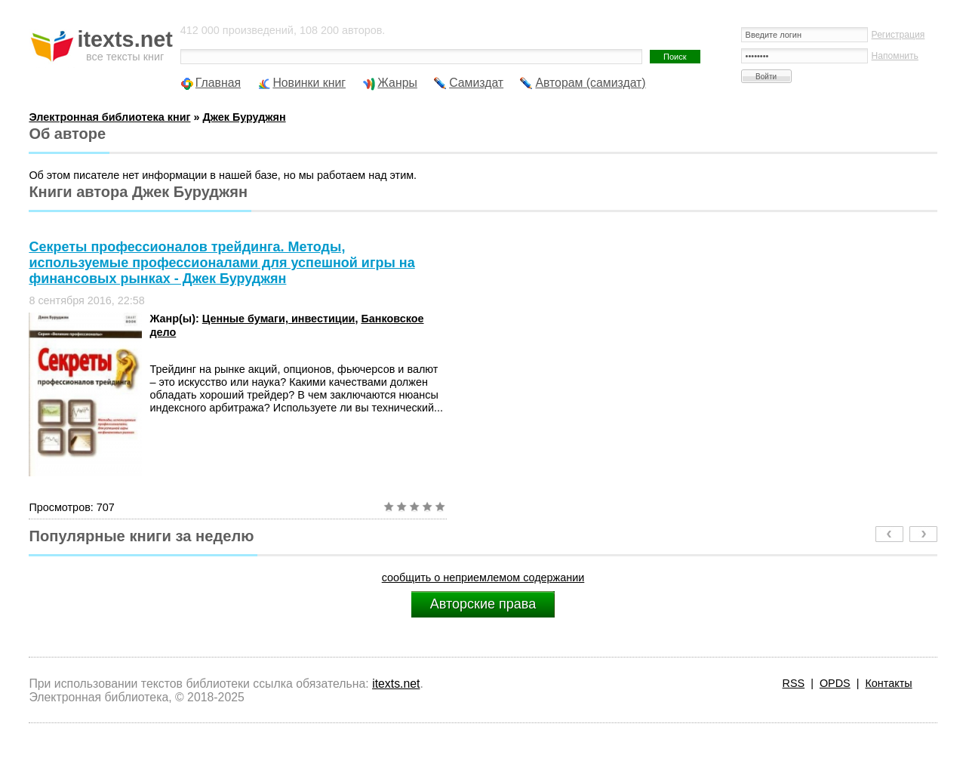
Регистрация (898, 34)
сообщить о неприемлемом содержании (483, 577)
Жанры (397, 82)
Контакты (888, 683)
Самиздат (476, 82)
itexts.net (396, 683)
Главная (218, 82)
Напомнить (895, 56)
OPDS (835, 683)
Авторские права (483, 603)
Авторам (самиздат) (590, 82)
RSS (794, 683)
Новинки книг (309, 82)
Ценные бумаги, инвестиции (278, 319)
